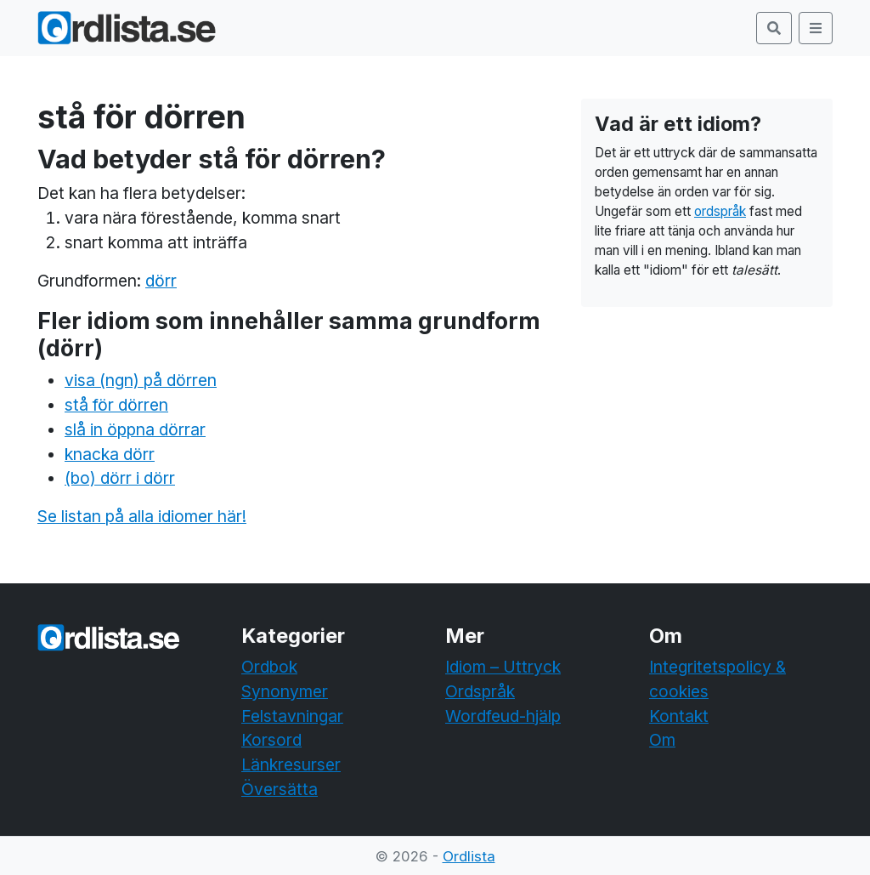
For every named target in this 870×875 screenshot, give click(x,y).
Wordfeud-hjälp (503, 716)
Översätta (279, 789)
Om (662, 740)
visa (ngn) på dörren (141, 380)
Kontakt (679, 716)
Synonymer (284, 691)
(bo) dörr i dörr (120, 478)
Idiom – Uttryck (503, 666)
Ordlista (469, 856)
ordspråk (720, 211)
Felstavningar (292, 716)
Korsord (271, 740)
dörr (161, 280)
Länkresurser (291, 764)
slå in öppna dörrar (135, 429)
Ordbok (269, 666)
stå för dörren (116, 405)
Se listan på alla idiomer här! (141, 516)
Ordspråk (480, 691)
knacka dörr (110, 454)
